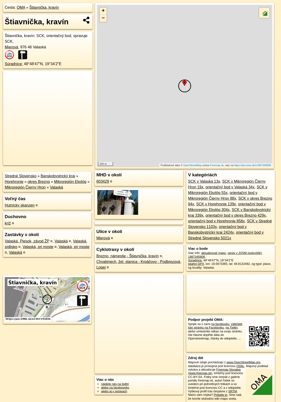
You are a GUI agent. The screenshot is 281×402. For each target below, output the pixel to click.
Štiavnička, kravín (44, 7)
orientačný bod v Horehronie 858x (216, 221)
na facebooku (220, 324)
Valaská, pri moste (38, 247)
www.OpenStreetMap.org (243, 362)
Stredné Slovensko (20, 176)
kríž (8, 223)
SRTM (232, 391)
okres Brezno (39, 182)
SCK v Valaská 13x (204, 181)
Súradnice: (14, 64)
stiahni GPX (196, 264)
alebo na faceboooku (115, 387)
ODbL (240, 366)
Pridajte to (220, 395)
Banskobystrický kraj (58, 176)
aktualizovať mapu (213, 253)
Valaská (56, 187)
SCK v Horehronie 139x (216, 204)
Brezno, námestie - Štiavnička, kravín (127, 256)
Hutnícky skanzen (19, 205)
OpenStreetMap (192, 165)
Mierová (11, 47)
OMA (21, 7)
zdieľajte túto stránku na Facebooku (215, 325)
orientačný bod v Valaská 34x (230, 187)
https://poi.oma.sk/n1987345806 (252, 165)
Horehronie (14, 182)
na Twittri (232, 327)
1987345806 (196, 256)
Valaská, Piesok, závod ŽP (27, 241)
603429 (102, 181)
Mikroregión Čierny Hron (25, 187)
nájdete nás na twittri (115, 384)
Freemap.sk (217, 165)
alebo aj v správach (114, 391)
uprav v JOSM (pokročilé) (245, 253)
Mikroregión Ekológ (70, 182)
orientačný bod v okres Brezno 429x (235, 215)
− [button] (103, 18)
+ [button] (103, 11)
